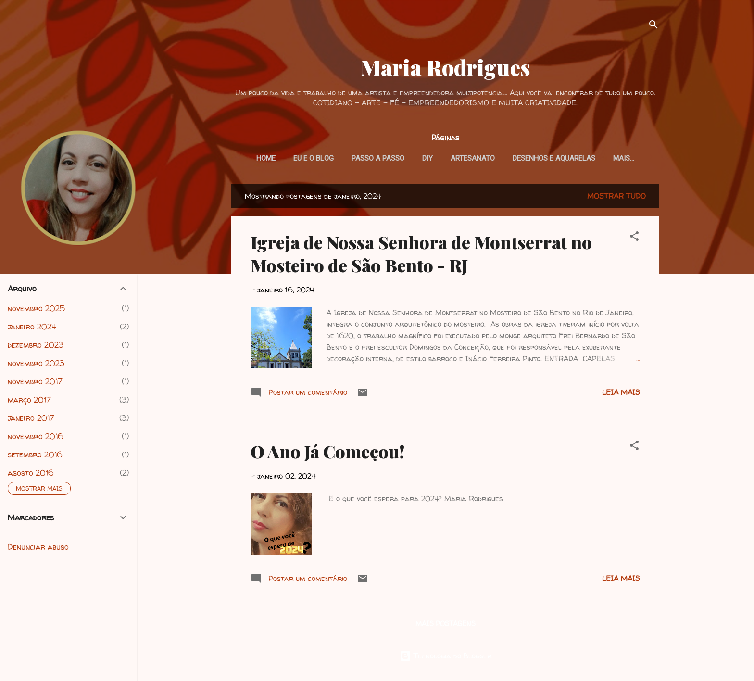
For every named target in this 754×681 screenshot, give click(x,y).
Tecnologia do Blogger (445, 656)
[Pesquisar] (653, 26)
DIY (427, 158)
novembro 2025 (36, 308)
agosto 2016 (31, 472)
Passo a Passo (378, 158)
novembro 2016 (35, 436)
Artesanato (473, 158)
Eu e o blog (313, 158)
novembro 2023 (36, 363)
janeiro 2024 (32, 326)
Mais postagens (445, 623)
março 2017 (29, 399)
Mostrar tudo (616, 196)
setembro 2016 (35, 454)
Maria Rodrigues (445, 67)
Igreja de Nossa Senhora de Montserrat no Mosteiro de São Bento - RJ (421, 253)
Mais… (623, 158)
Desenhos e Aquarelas (554, 158)
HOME (266, 158)
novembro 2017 (35, 381)
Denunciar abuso (38, 547)
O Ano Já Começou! (328, 451)
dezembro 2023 (35, 345)
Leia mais (621, 392)
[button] (634, 237)
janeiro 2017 (31, 418)
